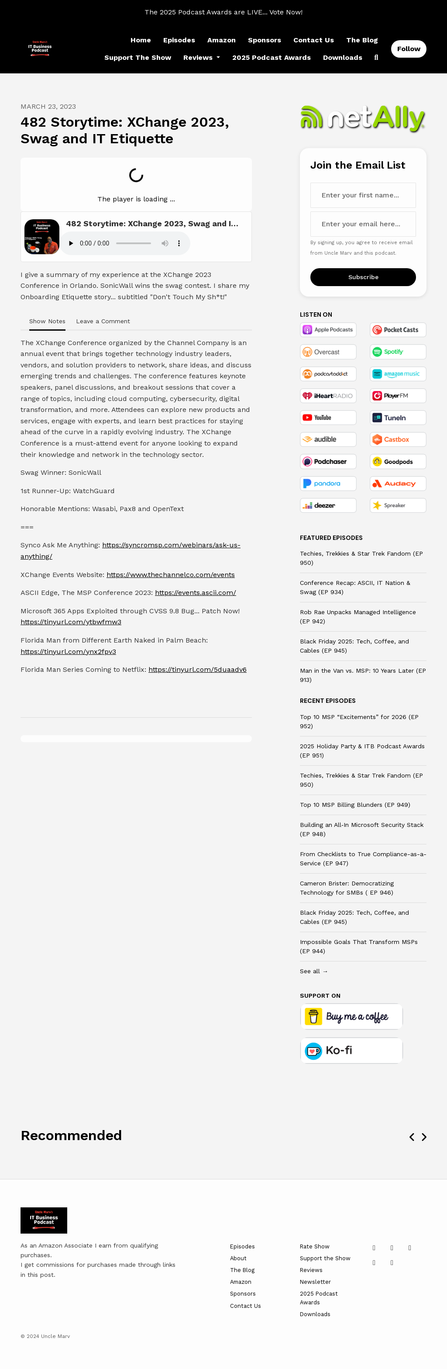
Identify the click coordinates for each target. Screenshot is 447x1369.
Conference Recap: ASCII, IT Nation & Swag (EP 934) (355, 587)
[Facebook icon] (374, 1262)
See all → (314, 971)
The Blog (362, 40)
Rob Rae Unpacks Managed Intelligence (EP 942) (358, 616)
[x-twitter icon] (392, 1248)
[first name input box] (363, 195)
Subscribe (363, 276)
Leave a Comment (103, 321)
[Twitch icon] (392, 1262)
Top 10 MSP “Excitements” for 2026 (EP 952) (359, 721)
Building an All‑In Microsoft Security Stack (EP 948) (361, 829)
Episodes (179, 40)
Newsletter (315, 1282)
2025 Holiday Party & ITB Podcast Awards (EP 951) (362, 751)
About (238, 1258)
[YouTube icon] (410, 1248)
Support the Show (137, 57)
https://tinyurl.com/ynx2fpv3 (68, 651)
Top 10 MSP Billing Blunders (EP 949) (355, 804)
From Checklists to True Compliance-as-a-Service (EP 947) (363, 858)
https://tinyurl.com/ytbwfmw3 (71, 622)
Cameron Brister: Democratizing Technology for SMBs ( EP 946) (347, 888)
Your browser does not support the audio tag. (124, 243)
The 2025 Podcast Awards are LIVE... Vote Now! (223, 12)
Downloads (342, 57)
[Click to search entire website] (376, 57)
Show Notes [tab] (47, 321)
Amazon (221, 40)
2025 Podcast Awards (271, 57)
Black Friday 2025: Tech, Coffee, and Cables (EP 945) (354, 646)
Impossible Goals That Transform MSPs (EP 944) (359, 946)
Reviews (199, 57)
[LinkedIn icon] (374, 1248)
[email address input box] (363, 224)
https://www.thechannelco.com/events (171, 574)
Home (141, 40)
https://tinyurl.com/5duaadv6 (197, 669)
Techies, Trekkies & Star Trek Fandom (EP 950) (361, 558)
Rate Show (315, 1246)
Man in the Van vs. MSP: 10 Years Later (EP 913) (363, 675)
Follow (408, 49)
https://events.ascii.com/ (195, 592)
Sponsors (264, 40)
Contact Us (313, 40)
